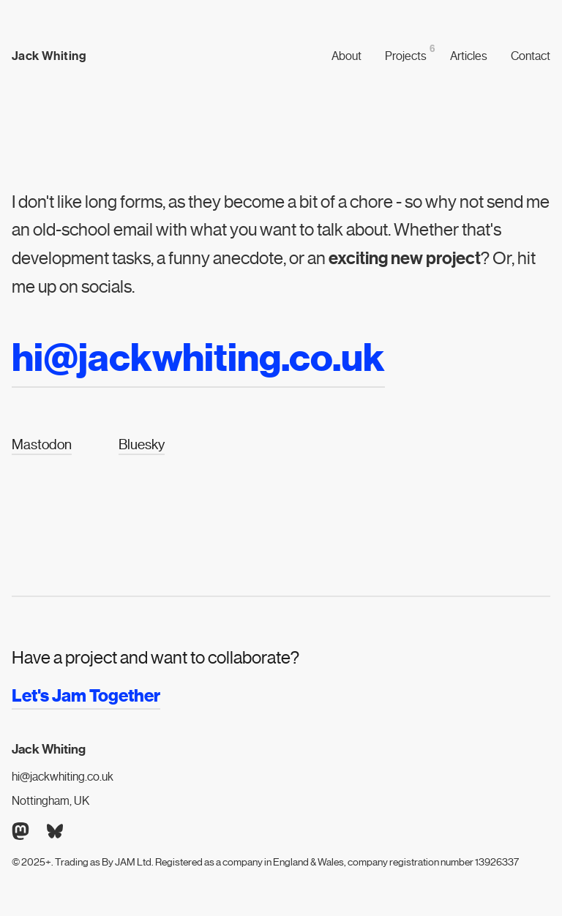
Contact (530, 56)
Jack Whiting (49, 56)
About (346, 56)
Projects (406, 55)
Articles (468, 56)
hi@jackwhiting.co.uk (62, 777)
